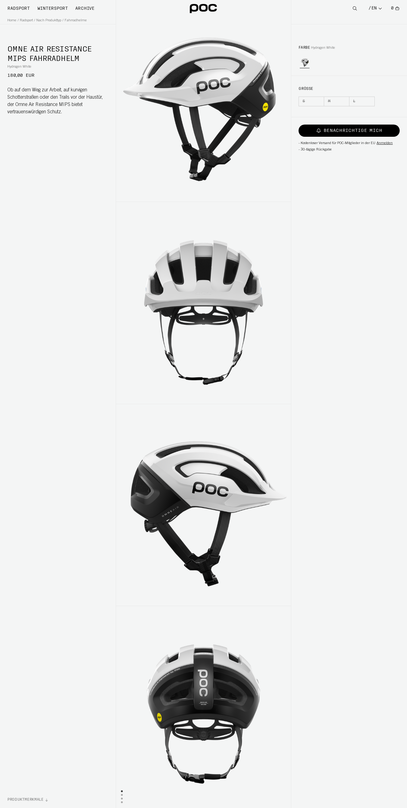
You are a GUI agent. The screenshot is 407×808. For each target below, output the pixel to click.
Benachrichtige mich (349, 130)
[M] (336, 101)
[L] (362, 101)
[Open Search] (355, 8)
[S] (311, 101)
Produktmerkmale (25, 800)
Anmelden (385, 143)
